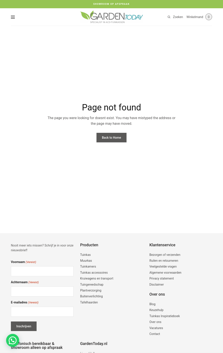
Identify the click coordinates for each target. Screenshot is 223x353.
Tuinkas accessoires (94, 272)
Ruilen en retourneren (163, 260)
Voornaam (23, 262)
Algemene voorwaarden (165, 272)
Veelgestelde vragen (163, 266)
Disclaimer (156, 284)
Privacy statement (161, 278)
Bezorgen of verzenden (164, 254)
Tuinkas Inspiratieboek (164, 316)
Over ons (155, 322)
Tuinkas (85, 254)
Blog (152, 304)
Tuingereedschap (91, 284)
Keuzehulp (156, 310)
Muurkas (86, 260)
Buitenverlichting (91, 296)
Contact (154, 334)
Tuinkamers (88, 266)
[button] (12, 340)
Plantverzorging (90, 290)
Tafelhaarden (89, 302)
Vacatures (156, 328)
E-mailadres (25, 302)
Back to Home (111, 137)
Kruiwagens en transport (96, 278)
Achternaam (25, 282)
